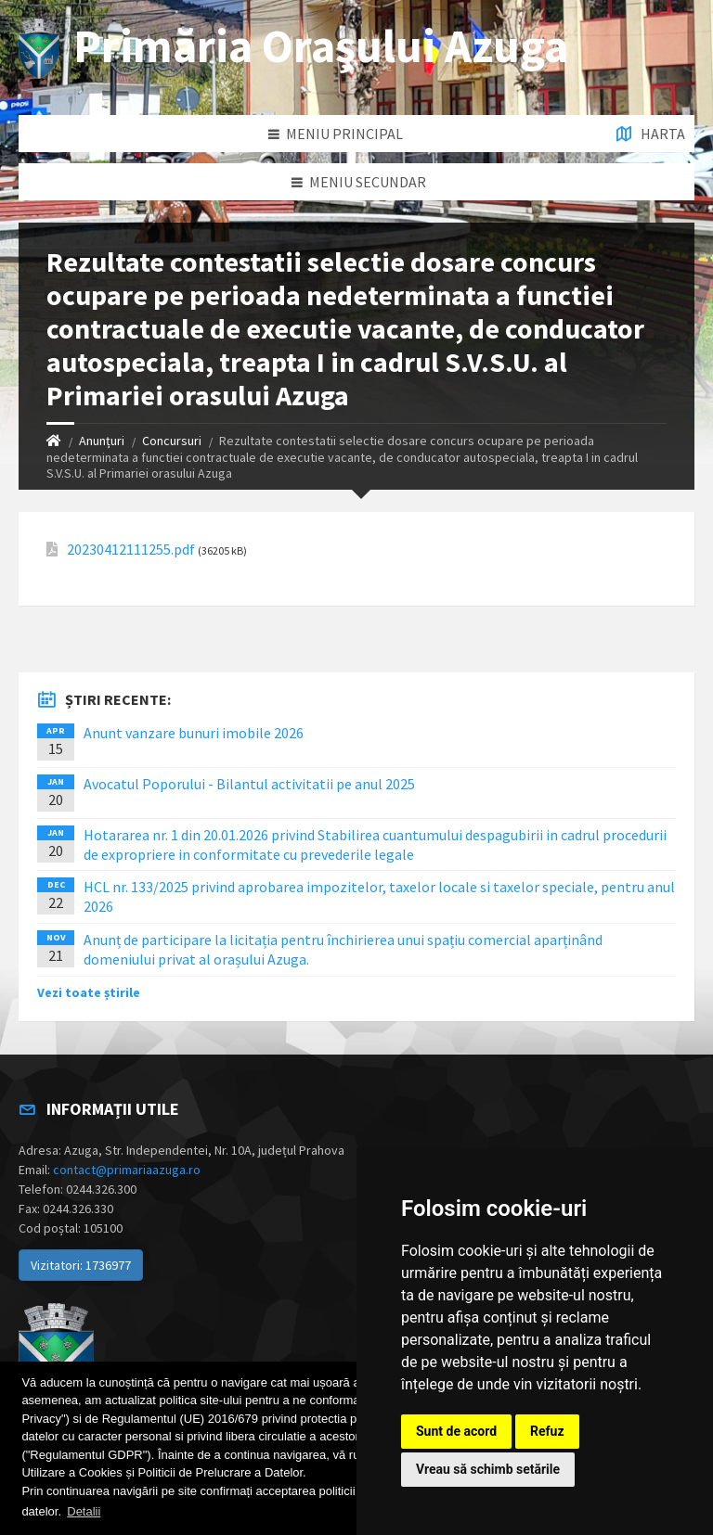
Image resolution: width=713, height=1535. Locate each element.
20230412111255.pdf (131, 549)
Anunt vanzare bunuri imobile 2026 (194, 732)
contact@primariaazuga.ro (127, 1169)
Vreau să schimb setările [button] (488, 1469)
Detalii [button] (83, 1511)
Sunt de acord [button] (456, 1431)
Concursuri (171, 440)
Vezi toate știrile (88, 992)
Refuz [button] (547, 1431)
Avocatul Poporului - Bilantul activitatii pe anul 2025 (249, 783)
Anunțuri (101, 440)
